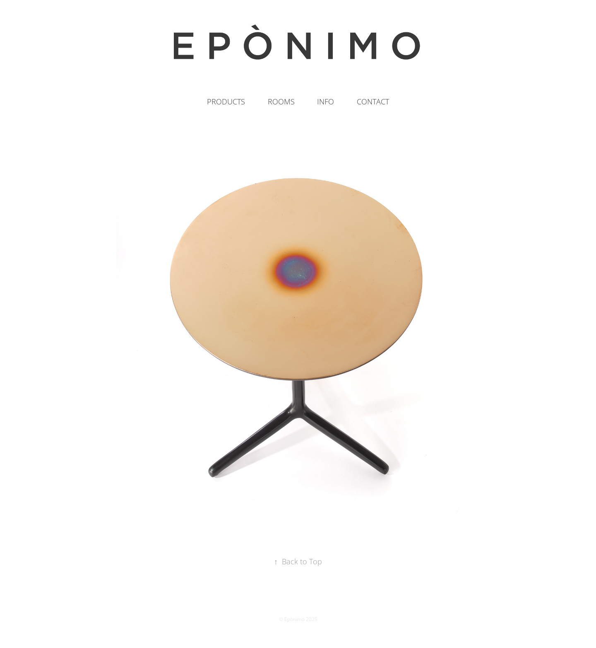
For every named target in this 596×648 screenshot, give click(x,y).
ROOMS (281, 101)
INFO (325, 101)
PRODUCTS (226, 101)
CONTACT (373, 101)
